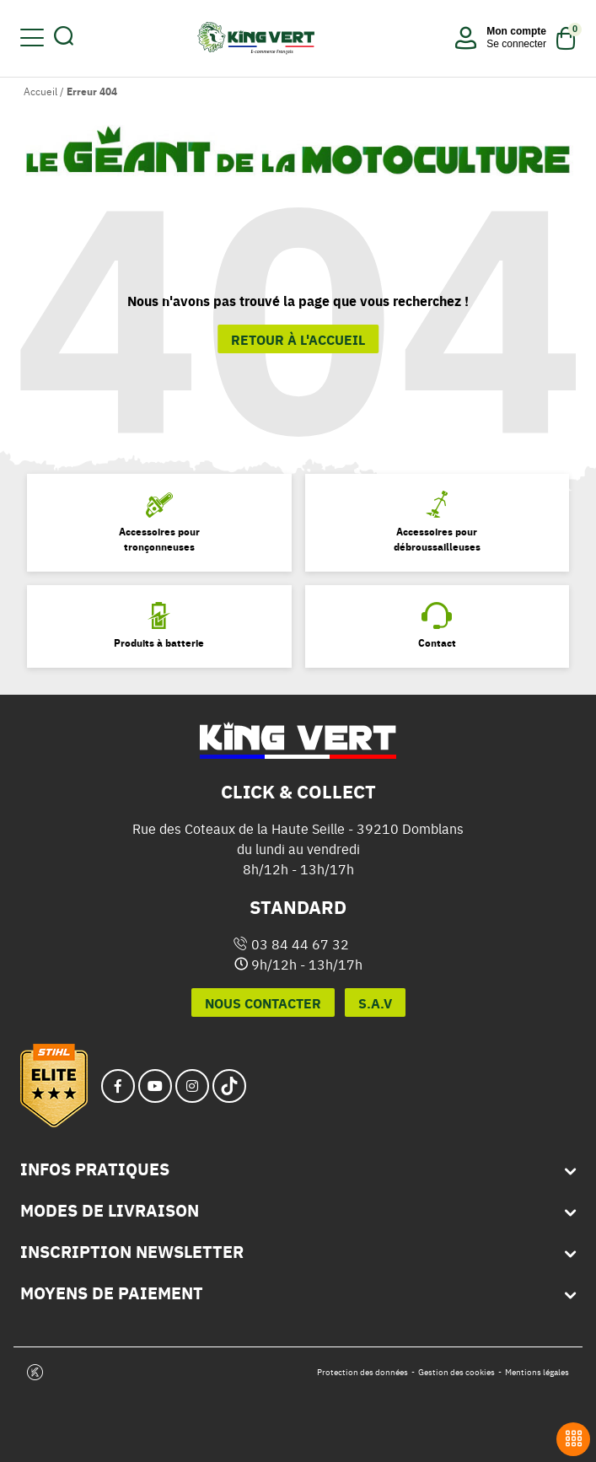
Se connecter (516, 44)
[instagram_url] (192, 1086)
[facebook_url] (118, 1086)
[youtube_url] (155, 1086)
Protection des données (362, 1372)
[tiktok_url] (229, 1086)
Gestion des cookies (456, 1372)
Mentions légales (537, 1372)
